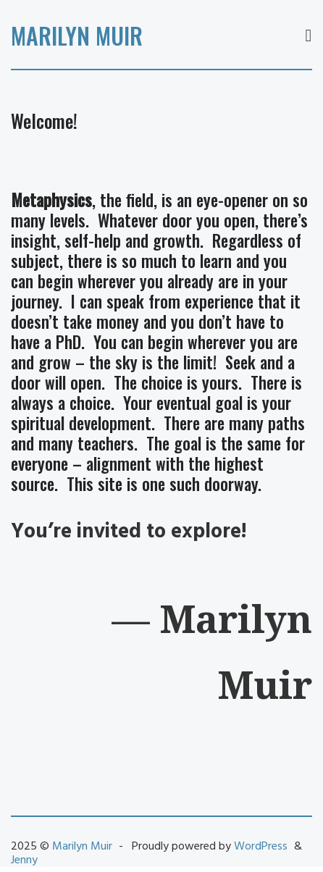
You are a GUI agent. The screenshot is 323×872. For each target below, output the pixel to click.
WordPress (261, 846)
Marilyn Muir (77, 35)
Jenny (24, 860)
